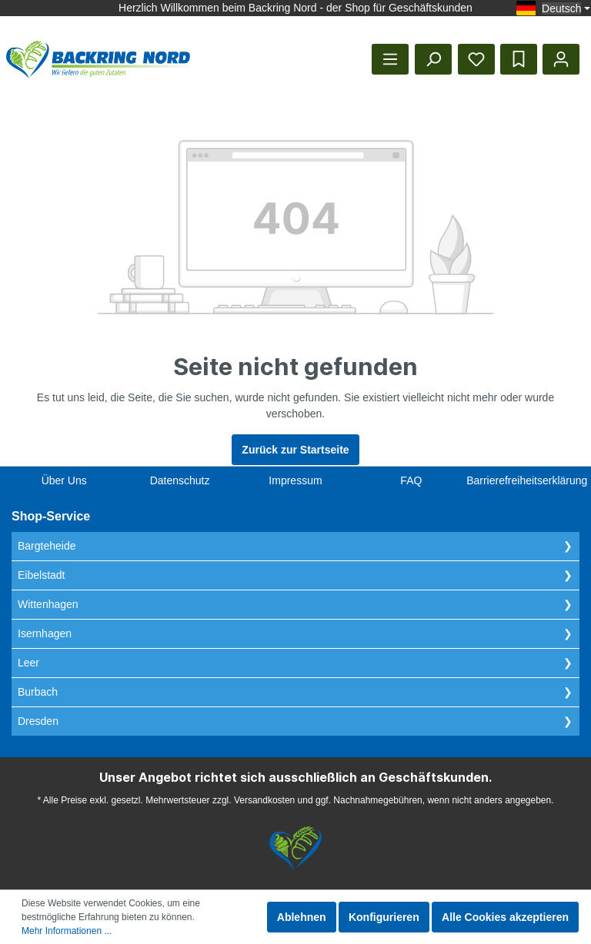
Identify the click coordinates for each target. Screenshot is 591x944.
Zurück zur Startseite (295, 450)
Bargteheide (47, 546)
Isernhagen (45, 633)
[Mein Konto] (561, 59)
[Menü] (390, 59)
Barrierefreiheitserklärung (526, 480)
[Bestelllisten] (518, 59)
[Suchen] (433, 59)
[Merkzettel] (476, 59)
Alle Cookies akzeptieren (505, 917)
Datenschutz (180, 480)
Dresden (38, 721)
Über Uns (64, 480)
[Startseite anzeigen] (98, 59)
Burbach (38, 692)
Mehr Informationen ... (67, 931)
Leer (28, 662)
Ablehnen (301, 917)
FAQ (411, 480)
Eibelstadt (41, 575)
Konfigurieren (384, 917)
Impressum (295, 480)
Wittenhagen (48, 604)
